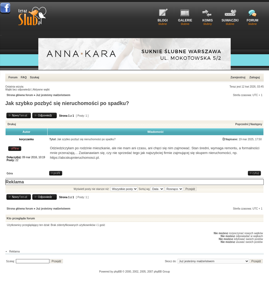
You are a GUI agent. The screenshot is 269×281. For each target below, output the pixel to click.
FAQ (24, 77)
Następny (256, 124)
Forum (12, 77)
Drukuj (12, 124)
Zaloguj (254, 77)
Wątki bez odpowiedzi (18, 89)
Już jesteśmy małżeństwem (53, 95)
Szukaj (34, 77)
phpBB (118, 271)
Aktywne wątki (41, 89)
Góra (10, 173)
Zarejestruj (237, 77)
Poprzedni (241, 124)
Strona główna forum (20, 95)
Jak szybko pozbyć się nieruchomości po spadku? (67, 103)
